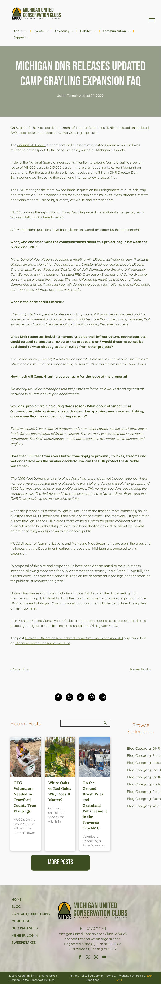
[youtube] (104, 957)
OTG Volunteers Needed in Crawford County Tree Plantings (25, 797)
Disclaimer (96, 975)
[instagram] (96, 957)
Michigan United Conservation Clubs (42, 643)
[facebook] (80, 957)
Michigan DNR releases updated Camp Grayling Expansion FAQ (74, 638)
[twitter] (88, 957)
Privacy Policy (78, 975)
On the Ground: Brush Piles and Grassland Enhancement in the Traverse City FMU (95, 805)
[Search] (85, 723)
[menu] (151, 20)
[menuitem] (20, 31)
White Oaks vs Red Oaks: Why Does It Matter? (59, 791)
